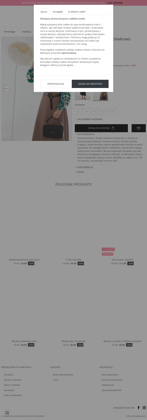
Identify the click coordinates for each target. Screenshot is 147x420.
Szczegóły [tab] (58, 11)
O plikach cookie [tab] (76, 11)
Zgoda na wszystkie (90, 83)
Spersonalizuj (55, 83)
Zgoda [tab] (43, 11)
